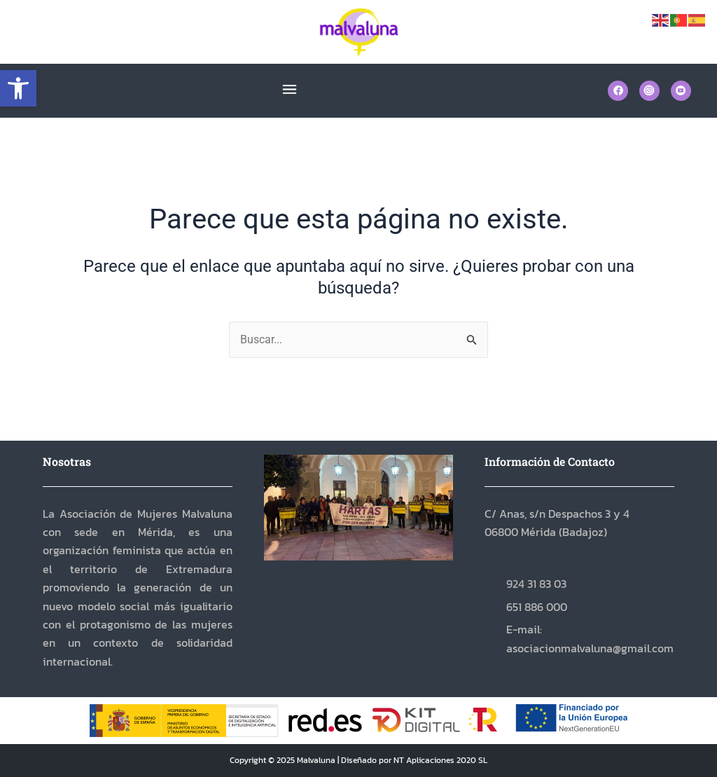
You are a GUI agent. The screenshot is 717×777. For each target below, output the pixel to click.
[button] (18, 88)
